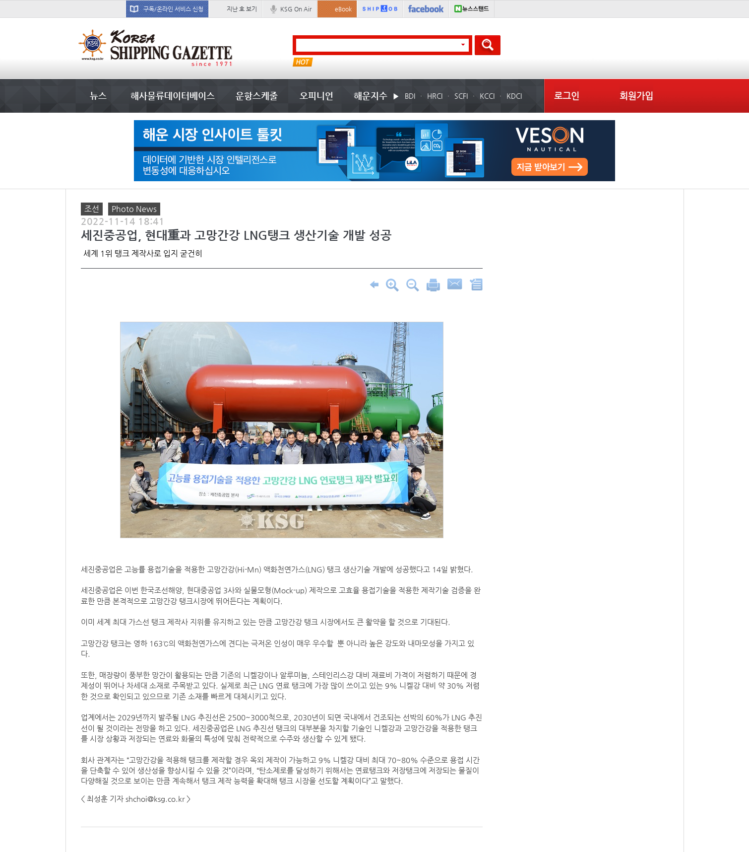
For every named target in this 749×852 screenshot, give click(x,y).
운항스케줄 (257, 95)
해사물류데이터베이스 (172, 95)
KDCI (514, 96)
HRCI (434, 96)
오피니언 (316, 95)
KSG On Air (296, 8)
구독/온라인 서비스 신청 (173, 8)
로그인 (566, 95)
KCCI (487, 96)
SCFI (461, 96)
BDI (410, 96)
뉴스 (98, 95)
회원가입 (636, 95)
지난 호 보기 (242, 8)
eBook (343, 8)
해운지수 (370, 95)
